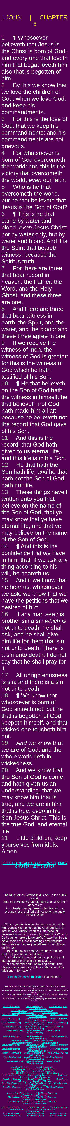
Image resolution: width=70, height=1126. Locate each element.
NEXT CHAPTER (43, 866)
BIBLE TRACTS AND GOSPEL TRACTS (29, 863)
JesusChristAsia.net (34, 1037)
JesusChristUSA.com (18, 1071)
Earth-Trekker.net (36, 1055)
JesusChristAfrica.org (10, 1015)
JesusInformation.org (34, 1031)
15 (4, 580)
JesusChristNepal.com (12, 1079)
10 (4, 383)
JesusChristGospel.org (54, 1027)
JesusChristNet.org (50, 1013)
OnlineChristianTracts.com (46, 1093)
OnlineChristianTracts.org (46, 1097)
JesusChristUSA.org (19, 1011)
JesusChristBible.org (32, 1027)
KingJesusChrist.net (58, 1115)
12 (4, 465)
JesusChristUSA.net (19, 1041)
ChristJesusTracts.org (35, 1107)
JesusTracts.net (53, 1061)
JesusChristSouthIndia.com (39, 1079)
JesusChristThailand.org (34, 1023)
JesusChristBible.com (33, 1087)
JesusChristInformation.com (22, 1073)
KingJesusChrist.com (12, 1115)
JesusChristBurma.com (11, 1075)
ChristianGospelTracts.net (18, 1101)
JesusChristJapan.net (38, 1047)
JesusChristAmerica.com (43, 1071)
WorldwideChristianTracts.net (35, 1103)
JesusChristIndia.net (34, 1049)
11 (4, 437)
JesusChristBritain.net (38, 1039)
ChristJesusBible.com (35, 1089)
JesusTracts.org (53, 1031)
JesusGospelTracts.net (35, 1111)
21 (4, 838)
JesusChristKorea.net (59, 1045)
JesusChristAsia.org (34, 1007)
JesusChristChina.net (35, 1045)
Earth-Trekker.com (42, 1077)
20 (4, 770)
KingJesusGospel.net (35, 1059)
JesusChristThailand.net (34, 1053)
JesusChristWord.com (12, 1087)
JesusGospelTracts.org (45, 1109)
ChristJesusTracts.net (59, 1107)
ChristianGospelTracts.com (18, 1093)
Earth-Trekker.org (36, 1025)
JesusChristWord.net (12, 1057)
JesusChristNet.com (50, 1073)
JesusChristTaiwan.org (11, 1023)
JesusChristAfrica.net (10, 1045)
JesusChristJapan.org (38, 1017)
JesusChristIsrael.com (20, 1067)
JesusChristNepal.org (11, 1019)
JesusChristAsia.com (44, 1067)
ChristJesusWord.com (55, 1087)
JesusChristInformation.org (23, 1013)
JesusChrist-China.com (42, 1081)
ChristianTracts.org (35, 1033)
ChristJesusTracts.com (11, 1107)
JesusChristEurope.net (58, 1037)
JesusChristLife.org (15, 1031)
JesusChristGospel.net (54, 1057)
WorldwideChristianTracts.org (35, 1099)
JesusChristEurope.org (58, 1007)
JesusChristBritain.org (38, 1009)
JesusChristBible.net (32, 1057)
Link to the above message (25, 976)
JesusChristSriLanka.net (38, 1051)
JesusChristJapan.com (58, 1083)
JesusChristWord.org (12, 1027)
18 (4, 695)
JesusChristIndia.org (34, 1019)
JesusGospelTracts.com (19, 1109)
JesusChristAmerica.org (43, 1011)
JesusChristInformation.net (23, 1043)
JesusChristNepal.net (11, 1049)
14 (4, 546)
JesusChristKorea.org (59, 1015)
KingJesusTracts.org (35, 1113)
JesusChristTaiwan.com (11, 1083)
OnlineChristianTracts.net (46, 1101)
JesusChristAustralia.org (58, 1023)
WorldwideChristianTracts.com (34, 1095)
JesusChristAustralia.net (58, 1053)
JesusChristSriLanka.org (38, 1021)
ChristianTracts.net (35, 1063)
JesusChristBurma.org (59, 1019)
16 (4, 614)
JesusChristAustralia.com (36, 1085)
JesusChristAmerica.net (43, 1041)
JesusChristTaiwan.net (11, 1053)
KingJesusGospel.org (35, 1029)
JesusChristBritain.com (48, 1069)
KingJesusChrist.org (35, 1115)
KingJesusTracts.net (58, 1113)
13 (4, 492)
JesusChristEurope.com (22, 1069)
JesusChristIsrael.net (11, 1037)
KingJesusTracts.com (12, 1113)
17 (4, 675)
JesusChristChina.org (35, 1015)
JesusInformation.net (34, 1061)
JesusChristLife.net (50, 1043)
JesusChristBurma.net (59, 1049)
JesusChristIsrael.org (11, 1007)
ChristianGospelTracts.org (18, 1097)
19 (4, 743)
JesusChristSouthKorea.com (39, 1075)
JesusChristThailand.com (35, 1083)
